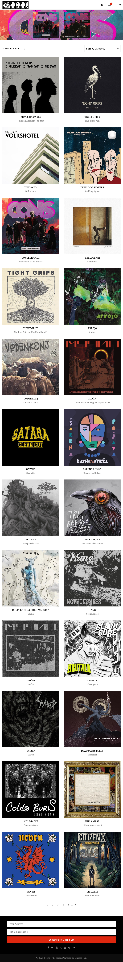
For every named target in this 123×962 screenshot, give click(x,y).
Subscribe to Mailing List (61, 939)
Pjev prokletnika (31, 543)
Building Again (92, 191)
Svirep (31, 755)
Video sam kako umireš (30, 262)
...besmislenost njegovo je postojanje (92, 402)
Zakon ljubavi (30, 895)
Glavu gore (92, 684)
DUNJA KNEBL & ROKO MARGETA (30, 610)
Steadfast (92, 755)
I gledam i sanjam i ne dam (31, 121)
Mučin (31, 684)
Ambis (92, 332)
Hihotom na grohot (92, 825)
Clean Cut (30, 473)
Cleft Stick (92, 262)
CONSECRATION (30, 257)
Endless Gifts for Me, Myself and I (30, 332)
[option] (61, 25)
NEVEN (31, 891)
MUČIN (92, 398)
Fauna (31, 614)
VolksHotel (30, 191)
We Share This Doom (92, 543)
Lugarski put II (30, 402)
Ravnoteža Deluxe (92, 473)
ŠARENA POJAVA (92, 469)
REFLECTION (92, 257)
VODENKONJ (31, 398)
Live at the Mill (92, 121)
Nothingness (92, 614)
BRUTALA (92, 680)
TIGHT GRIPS (92, 116)
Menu (118, 4)
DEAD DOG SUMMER (92, 187)
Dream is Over (31, 825)
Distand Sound (92, 895)
